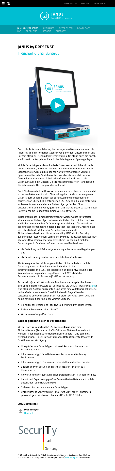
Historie (46, 31)
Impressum (70, 3)
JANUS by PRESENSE (27, 28)
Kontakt (85, 3)
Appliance (48, 28)
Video (93, 285)
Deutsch (28, 413)
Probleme (31, 31)
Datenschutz (101, 3)
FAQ (19, 31)
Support (61, 31)
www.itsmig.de (71, 457)
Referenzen (66, 28)
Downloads (83, 28)
